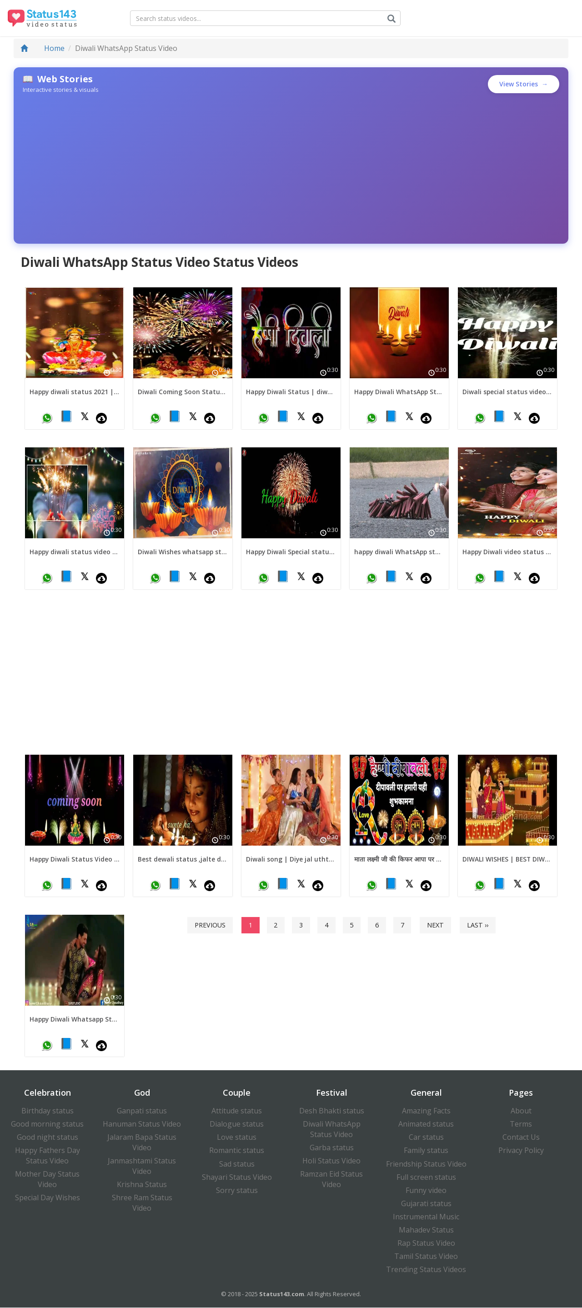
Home (42, 48)
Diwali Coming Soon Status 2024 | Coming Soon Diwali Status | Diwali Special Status (183, 391)
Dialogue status (237, 1124)
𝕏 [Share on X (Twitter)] (84, 416)
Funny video (426, 1191)
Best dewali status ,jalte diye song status (183, 859)
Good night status (47, 1138)
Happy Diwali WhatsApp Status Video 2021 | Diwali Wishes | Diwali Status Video (399, 391)
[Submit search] (393, 19)
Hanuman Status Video (142, 1124)
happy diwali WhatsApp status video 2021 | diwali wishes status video (399, 551)
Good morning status (47, 1124)
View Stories (523, 84)
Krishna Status (142, 1185)
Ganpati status (142, 1111)
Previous (210, 925)
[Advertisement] (291, 168)
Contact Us (521, 1138)
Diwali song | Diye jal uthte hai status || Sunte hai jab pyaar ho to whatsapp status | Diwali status (291, 859)
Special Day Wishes (47, 1198)
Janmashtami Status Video (142, 1166)
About (521, 1111)
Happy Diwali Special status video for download (291, 551)
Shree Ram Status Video (142, 1203)
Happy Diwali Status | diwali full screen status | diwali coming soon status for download (291, 391)
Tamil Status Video (426, 1257)
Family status (426, 1151)
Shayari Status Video (237, 1178)
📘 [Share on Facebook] (66, 415)
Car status (426, 1138)
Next (435, 925)
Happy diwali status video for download (75, 551)
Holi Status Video (331, 1161)
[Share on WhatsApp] (46, 418)
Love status (236, 1138)
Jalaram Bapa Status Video (141, 1143)
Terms (521, 1124)
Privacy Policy (521, 1151)
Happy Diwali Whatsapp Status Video (75, 1019)
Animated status (426, 1124)
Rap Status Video (426, 1243)
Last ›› (477, 925)
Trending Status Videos (426, 1270)
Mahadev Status (426, 1230)
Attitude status (236, 1111)
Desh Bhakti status (331, 1111)
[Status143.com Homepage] (39, 18)
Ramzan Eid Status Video (331, 1179)
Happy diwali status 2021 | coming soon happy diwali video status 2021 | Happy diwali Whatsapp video (75, 391)
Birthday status (47, 1111)
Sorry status (237, 1191)
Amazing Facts (426, 1111)
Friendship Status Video (426, 1164)
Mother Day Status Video (47, 1179)
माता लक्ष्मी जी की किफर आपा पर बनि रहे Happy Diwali (399, 859)
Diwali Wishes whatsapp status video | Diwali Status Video (183, 551)
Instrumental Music (426, 1217)
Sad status (237, 1164)
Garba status (332, 1148)
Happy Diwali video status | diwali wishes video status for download (507, 551)
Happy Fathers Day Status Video (47, 1156)
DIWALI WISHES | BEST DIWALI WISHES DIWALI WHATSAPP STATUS (507, 859)
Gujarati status (426, 1204)
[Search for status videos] (266, 18)
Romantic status (236, 1151)
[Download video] (101, 418)
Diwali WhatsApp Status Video (332, 1129)
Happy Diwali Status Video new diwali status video (75, 859)
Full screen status (426, 1178)
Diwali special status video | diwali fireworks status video (507, 391)
